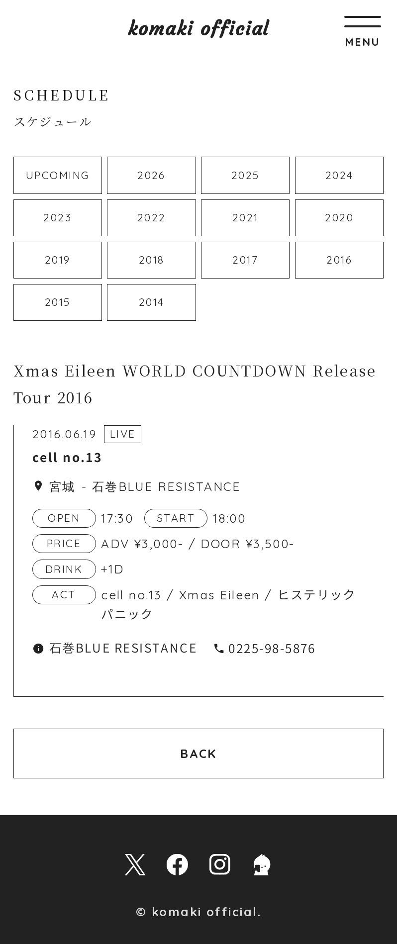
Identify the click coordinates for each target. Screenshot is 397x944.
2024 (339, 175)
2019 (58, 259)
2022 (151, 217)
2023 (57, 217)
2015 (58, 301)
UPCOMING (58, 175)
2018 (152, 259)
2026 (151, 175)
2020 (339, 217)
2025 (245, 175)
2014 (152, 301)
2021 (245, 217)
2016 (339, 259)
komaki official (199, 28)
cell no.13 (67, 458)
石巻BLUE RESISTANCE (166, 486)
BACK (198, 753)
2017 (245, 259)
